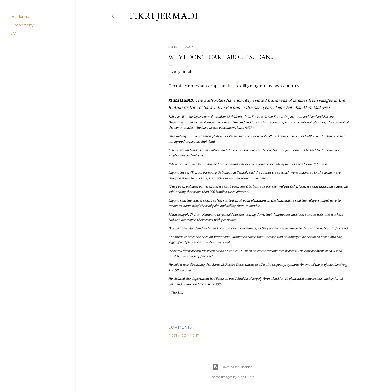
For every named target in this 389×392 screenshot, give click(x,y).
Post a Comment (183, 335)
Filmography (22, 25)
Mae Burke (246, 377)
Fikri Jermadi (163, 16)
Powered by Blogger (232, 367)
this (230, 85)
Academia (20, 16)
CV (13, 33)
